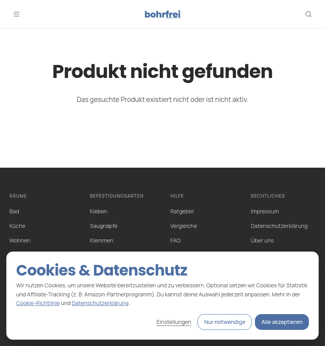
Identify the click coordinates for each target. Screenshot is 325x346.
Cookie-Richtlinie (38, 303)
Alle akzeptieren (282, 322)
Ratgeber (182, 211)
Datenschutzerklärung (279, 225)
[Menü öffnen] (16, 14)
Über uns (262, 240)
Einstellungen (174, 322)
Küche (17, 225)
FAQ (175, 240)
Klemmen (102, 240)
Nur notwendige (224, 322)
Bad (14, 211)
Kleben (98, 211)
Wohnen (19, 240)
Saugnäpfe (104, 225)
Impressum (265, 211)
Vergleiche (183, 225)
